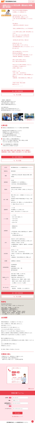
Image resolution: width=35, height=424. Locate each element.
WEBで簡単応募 (17, 91)
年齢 (9, 400)
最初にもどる (31, 388)
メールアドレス (8, 408)
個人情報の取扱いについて (17, 416)
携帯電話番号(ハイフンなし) (8, 405)
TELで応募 (17, 94)
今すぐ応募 (31, 1)
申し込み (17, 413)
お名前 (8, 397)
